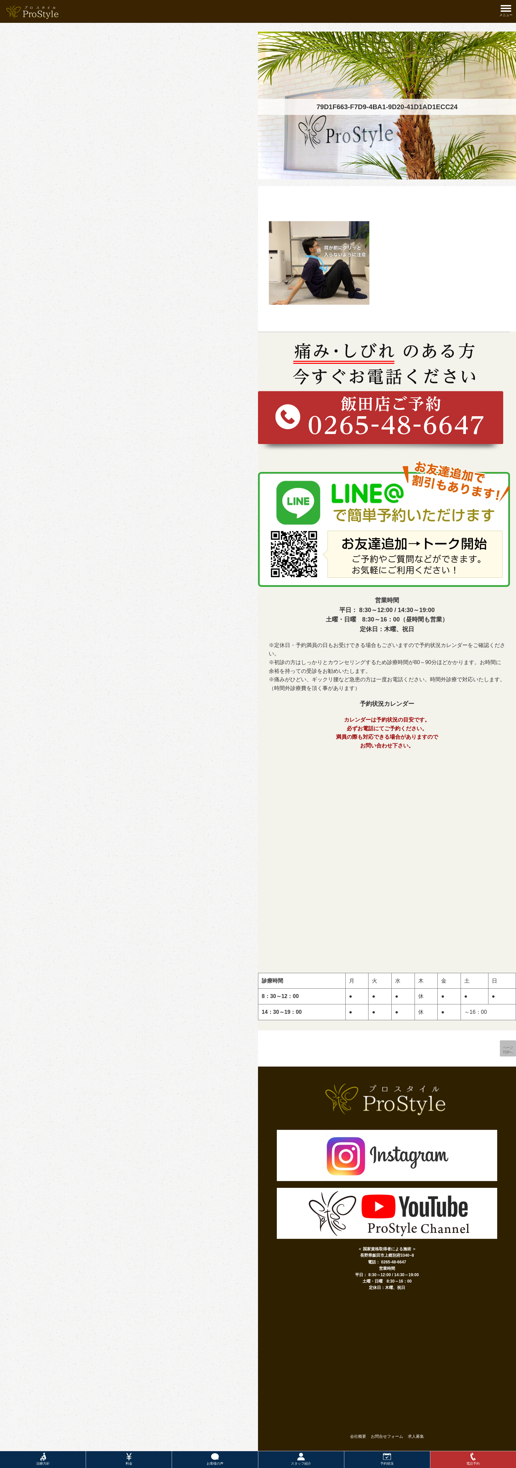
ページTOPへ (508, 1050)
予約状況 (387, 1459)
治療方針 (43, 1459)
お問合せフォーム (387, 1436)
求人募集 (416, 1436)
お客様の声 (215, 1459)
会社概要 (358, 1436)
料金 (129, 1459)
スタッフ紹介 (301, 1459)
